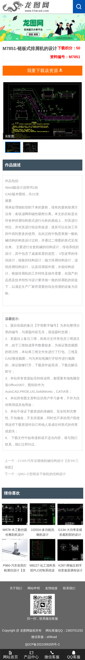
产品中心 (31, 655)
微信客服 (51, 655)
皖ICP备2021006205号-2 (42, 644)
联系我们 (69, 588)
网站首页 (10, 655)
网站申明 (34, 588)
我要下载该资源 (42, 70)
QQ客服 (73, 655)
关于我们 (16, 588)
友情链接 (51, 588)
